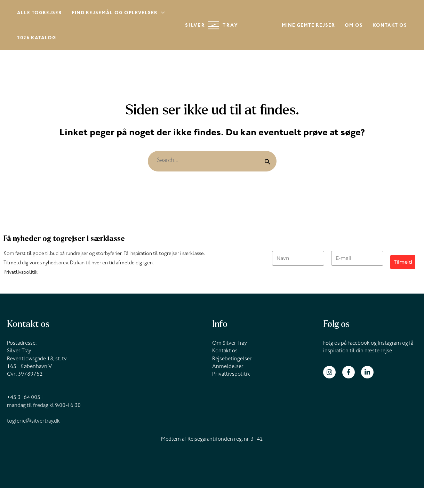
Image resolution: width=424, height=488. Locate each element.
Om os (354, 26)
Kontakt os (390, 26)
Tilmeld (403, 262)
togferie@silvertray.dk (33, 421)
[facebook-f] (351, 372)
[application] (161, 13)
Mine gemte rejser (308, 26)
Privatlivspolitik (20, 272)
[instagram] (332, 372)
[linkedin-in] (368, 372)
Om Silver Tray (229, 343)
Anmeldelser (227, 367)
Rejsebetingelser (232, 359)
